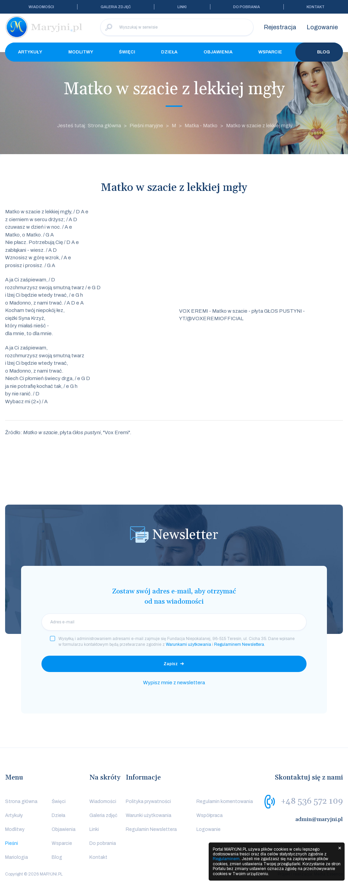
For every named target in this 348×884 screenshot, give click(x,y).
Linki (182, 7)
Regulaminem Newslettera (239, 644)
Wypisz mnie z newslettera (174, 682)
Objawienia (218, 52)
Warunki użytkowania (148, 815)
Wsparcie (270, 52)
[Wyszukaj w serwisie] (177, 27)
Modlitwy (80, 52)
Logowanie (322, 27)
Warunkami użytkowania (188, 644)
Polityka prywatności (148, 801)
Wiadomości (41, 7)
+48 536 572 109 (312, 801)
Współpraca (209, 815)
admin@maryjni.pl (319, 819)
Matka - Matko (201, 125)
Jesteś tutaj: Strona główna (89, 125)
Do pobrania (246, 7)
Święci (127, 52)
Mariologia (16, 857)
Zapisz (170, 663)
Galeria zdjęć (116, 7)
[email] (174, 622)
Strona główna (21, 801)
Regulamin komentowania (224, 801)
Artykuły (30, 52)
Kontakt (316, 7)
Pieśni (11, 843)
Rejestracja (280, 27)
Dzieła (169, 52)
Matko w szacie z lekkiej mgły (259, 125)
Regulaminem (226, 858)
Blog (319, 52)
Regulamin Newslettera (151, 829)
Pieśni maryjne (146, 125)
